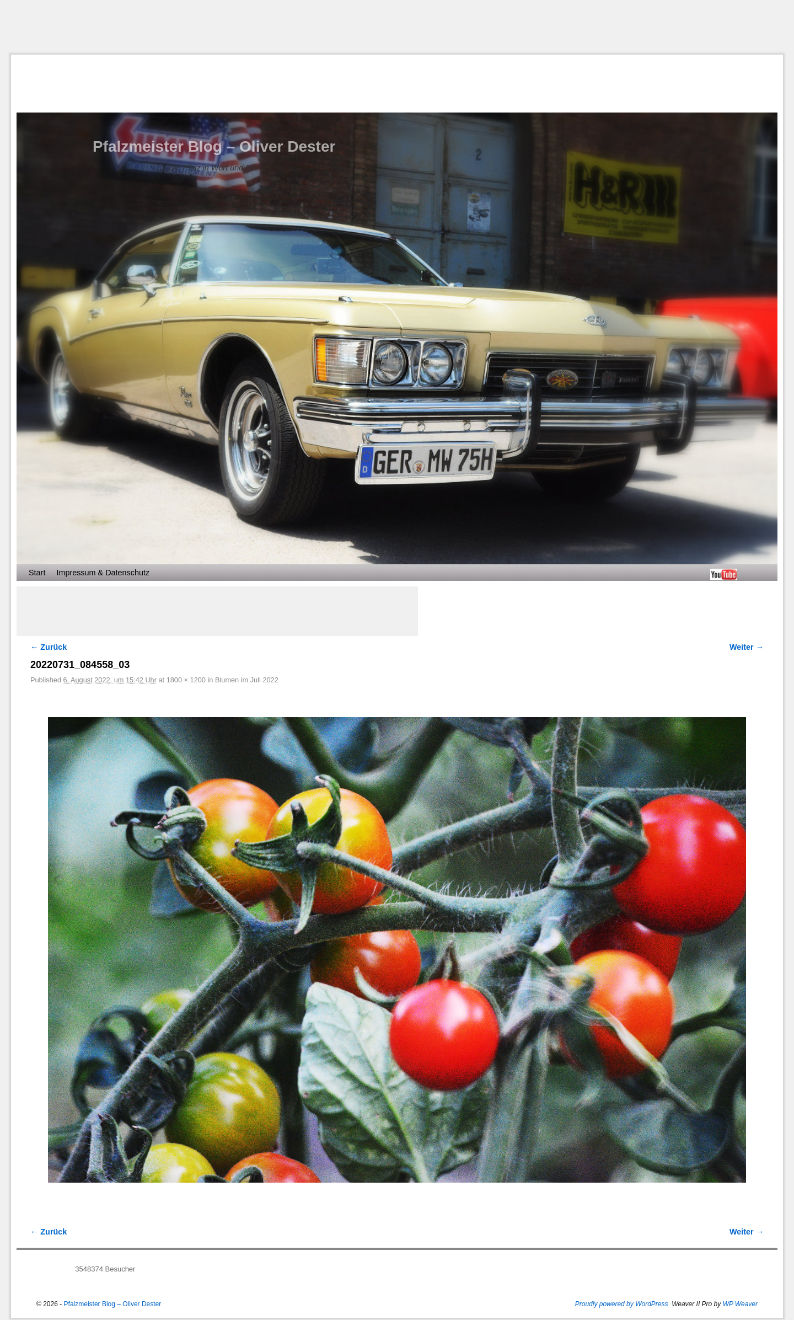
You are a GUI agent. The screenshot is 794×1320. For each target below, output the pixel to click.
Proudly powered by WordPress (621, 1304)
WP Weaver (740, 1304)
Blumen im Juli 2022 (246, 680)
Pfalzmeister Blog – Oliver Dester (214, 146)
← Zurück (48, 647)
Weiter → (746, 647)
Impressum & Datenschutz (102, 572)
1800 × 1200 (186, 680)
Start (37, 572)
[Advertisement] (397, 27)
